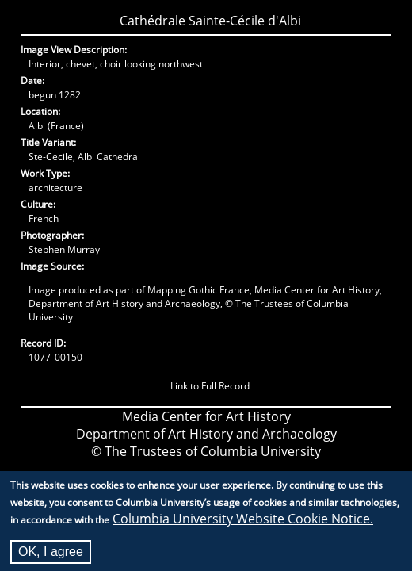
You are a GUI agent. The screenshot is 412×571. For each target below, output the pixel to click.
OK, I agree (50, 556)
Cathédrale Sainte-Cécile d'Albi (210, 20)
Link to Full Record (210, 386)
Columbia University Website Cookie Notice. (243, 523)
